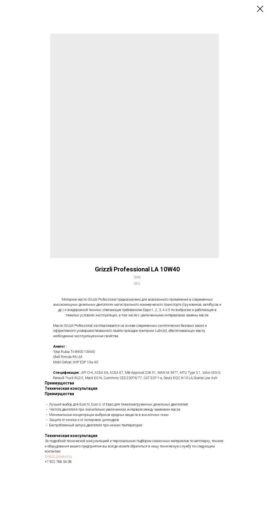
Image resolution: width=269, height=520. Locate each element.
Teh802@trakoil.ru (58, 457)
